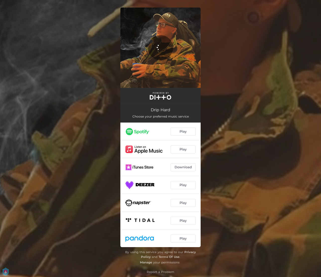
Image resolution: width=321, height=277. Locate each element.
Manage (146, 262)
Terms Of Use (169, 257)
